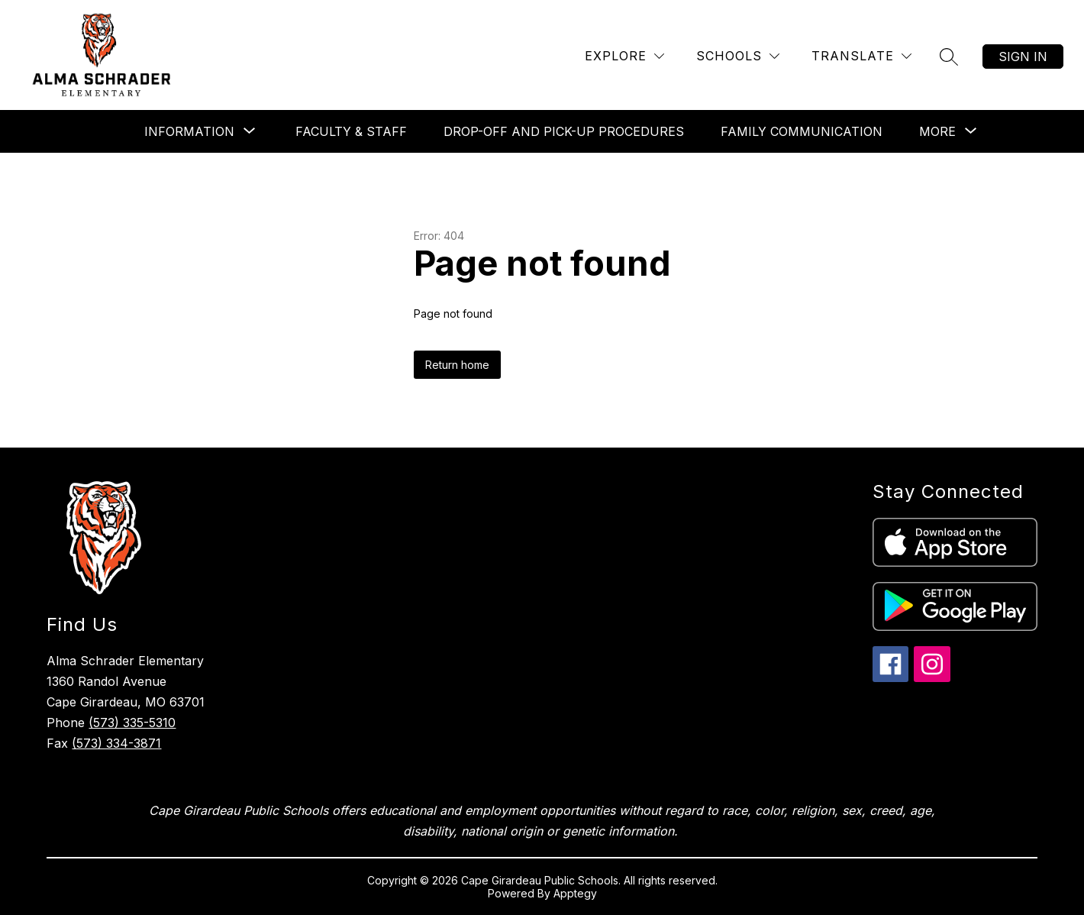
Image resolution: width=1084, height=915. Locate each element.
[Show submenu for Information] (189, 131)
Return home (457, 364)
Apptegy (575, 893)
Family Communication (801, 131)
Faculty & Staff (351, 131)
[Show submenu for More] (937, 131)
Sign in (1023, 56)
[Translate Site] (861, 56)
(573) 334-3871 (116, 743)
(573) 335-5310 (132, 722)
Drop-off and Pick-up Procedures (564, 131)
